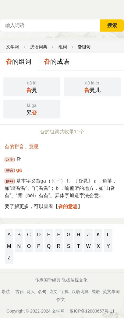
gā (19, 170)
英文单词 (111, 291)
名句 (42, 291)
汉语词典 (38, 47)
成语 (95, 291)
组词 (62, 47)
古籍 (19, 291)
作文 (60, 299)
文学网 (12, 47)
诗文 (53, 291)
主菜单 (119, 9)
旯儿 (92, 86)
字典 (64, 291)
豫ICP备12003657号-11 (92, 311)
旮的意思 (68, 206)
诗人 (31, 291)
